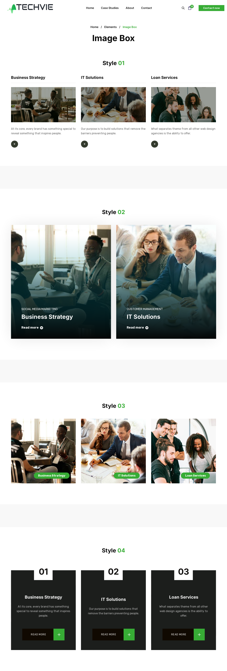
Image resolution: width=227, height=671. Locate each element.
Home (94, 27)
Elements (110, 27)
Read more (38, 634)
